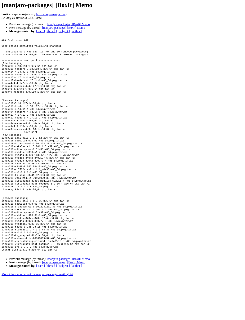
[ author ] (76, 31)
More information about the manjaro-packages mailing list (37, 316)
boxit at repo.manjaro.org (51, 14)
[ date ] (40, 31)
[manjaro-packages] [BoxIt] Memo (68, 24)
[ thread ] (51, 31)
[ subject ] (64, 31)
